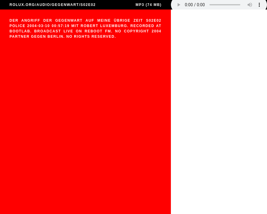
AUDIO (43, 5)
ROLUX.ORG (22, 5)
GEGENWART (65, 5)
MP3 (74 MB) (149, 5)
